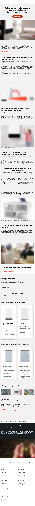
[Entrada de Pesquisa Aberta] (31, 2)
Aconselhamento (6, 421)
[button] (31, 421)
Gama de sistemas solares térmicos (7, 238)
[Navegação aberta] (33, 2)
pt (1, 421)
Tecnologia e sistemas (13, 421)
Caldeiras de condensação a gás (22, 421)
